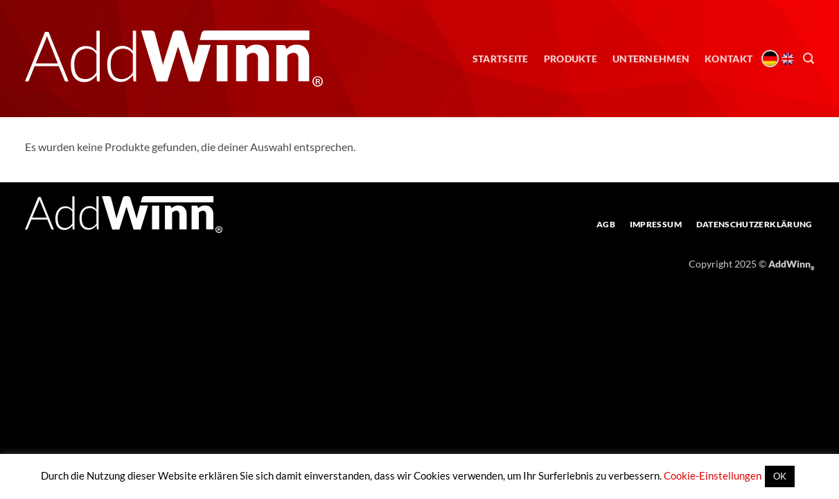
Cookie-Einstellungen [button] (712, 475)
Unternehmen (650, 58)
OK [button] (779, 476)
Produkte (570, 58)
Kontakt (728, 58)
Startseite (501, 58)
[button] (808, 58)
